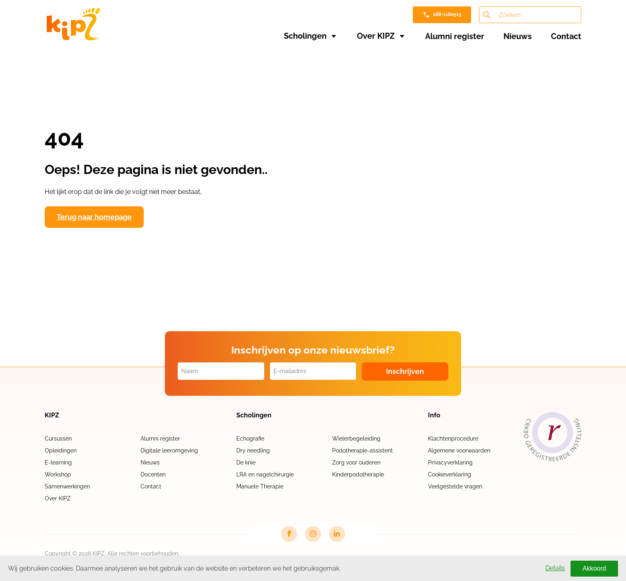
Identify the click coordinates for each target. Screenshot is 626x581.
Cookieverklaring (449, 474)
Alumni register (454, 36)
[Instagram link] (313, 534)
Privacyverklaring (450, 462)
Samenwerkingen (67, 486)
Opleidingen (61, 450)
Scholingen (305, 36)
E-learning (58, 462)
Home (60, 61)
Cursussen (58, 438)
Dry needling (253, 450)
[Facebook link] (289, 534)
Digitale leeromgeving (169, 450)
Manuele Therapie (259, 486)
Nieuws (517, 36)
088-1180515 (447, 14)
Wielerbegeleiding (356, 438)
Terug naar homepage (94, 217)
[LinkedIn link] (337, 534)
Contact (566, 36)
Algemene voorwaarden (459, 450)
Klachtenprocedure (453, 438)
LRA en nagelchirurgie (265, 474)
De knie (246, 462)
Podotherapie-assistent (362, 450)
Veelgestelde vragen (455, 486)
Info (434, 415)
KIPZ (52, 415)
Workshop (58, 474)
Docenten (153, 474)
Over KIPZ (376, 36)
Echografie (250, 438)
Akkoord (594, 568)
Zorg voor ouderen (356, 462)
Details (555, 568)
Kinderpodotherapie (358, 474)
